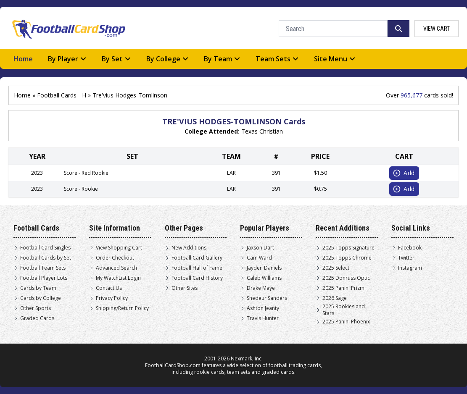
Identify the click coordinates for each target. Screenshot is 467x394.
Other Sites (184, 288)
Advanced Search (116, 268)
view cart (436, 28)
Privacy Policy (112, 298)
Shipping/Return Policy (122, 308)
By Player (67, 58)
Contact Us (109, 288)
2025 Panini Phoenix (346, 321)
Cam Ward (259, 258)
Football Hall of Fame (196, 268)
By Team (222, 58)
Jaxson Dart (260, 247)
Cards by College (40, 298)
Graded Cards (37, 318)
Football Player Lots (43, 278)
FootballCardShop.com (173, 365)
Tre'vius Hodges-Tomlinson (129, 95)
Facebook (410, 247)
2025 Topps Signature (348, 247)
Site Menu (335, 58)
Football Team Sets (43, 268)
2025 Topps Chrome (347, 258)
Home (23, 58)
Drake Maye (261, 288)
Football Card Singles (45, 247)
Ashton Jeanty (263, 308)
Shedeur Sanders (267, 298)
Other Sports (35, 308)
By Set (116, 58)
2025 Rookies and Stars (343, 310)
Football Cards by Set (45, 258)
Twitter (406, 258)
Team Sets (277, 58)
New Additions (188, 247)
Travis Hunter (263, 318)
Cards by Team (38, 288)
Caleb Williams (264, 278)
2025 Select (335, 268)
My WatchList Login (118, 278)
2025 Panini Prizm (343, 288)
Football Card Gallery (196, 258)
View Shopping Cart (119, 247)
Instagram (410, 268)
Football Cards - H (61, 95)
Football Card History (197, 278)
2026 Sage (334, 298)
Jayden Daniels (264, 268)
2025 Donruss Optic (346, 278)
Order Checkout (115, 258)
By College (167, 58)
